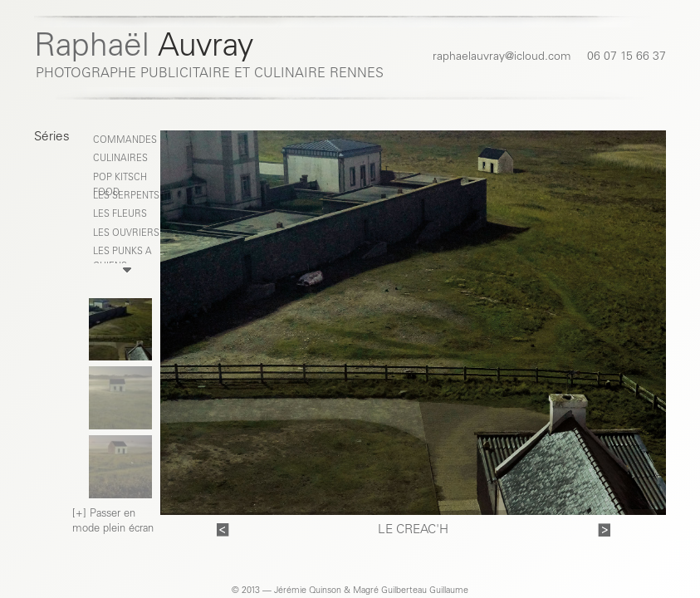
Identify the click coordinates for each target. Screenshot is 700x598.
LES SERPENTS (126, 196)
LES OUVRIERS (126, 233)
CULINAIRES (120, 159)
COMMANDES (125, 140)
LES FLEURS (120, 214)
